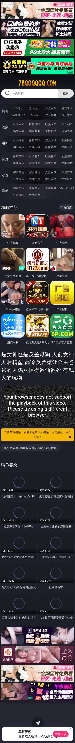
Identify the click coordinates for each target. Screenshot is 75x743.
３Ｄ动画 (67, 124)
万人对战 (50, 108)
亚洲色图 (34, 156)
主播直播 (50, 131)
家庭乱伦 (34, 172)
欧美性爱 (67, 140)
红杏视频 (18, 195)
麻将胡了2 (18, 115)
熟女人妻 (18, 131)
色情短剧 (34, 195)
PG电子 (18, 108)
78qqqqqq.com (37, 83)
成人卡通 (50, 140)
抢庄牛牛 (67, 115)
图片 (5, 159)
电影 (5, 143)
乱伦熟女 (50, 147)
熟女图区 (50, 163)
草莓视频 (50, 188)
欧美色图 (50, 156)
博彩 (5, 111)
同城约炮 (18, 188)
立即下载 (60, 734)
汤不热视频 (67, 188)
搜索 (66, 93)
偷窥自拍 (18, 156)
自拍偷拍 (34, 124)
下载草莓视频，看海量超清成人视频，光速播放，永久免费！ (38, 434)
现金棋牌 (50, 115)
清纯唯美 (34, 163)
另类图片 (67, 163)
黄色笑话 (50, 179)
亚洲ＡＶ (18, 124)
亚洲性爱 (18, 140)
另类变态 (67, 147)
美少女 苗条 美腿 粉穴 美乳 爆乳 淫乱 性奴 (30, 448)
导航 (5, 191)
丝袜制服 (34, 131)
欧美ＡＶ (50, 124)
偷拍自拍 (34, 140)
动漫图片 (67, 156)
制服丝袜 (18, 147)
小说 (5, 175)
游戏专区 (67, 108)
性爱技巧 (67, 179)
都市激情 (18, 172)
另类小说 (34, 179)
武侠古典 (67, 172)
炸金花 (34, 115)
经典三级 (34, 147)
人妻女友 (50, 172)
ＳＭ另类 (67, 131)
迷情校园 (18, 179)
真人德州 (34, 108)
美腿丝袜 (18, 163)
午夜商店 (34, 188)
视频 (5, 127)
